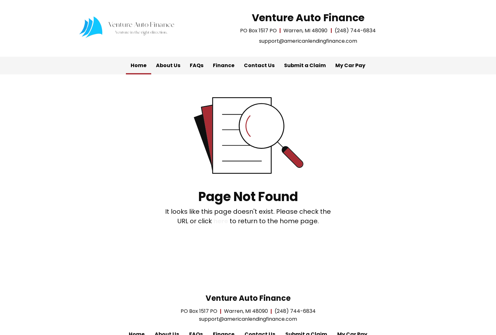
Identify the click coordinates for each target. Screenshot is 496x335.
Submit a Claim (305, 65)
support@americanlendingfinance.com (308, 41)
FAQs (196, 65)
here (221, 221)
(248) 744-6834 (355, 30)
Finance (223, 65)
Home (141, 64)
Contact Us (259, 65)
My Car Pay (350, 65)
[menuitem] (138, 65)
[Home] (127, 27)
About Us (168, 65)
